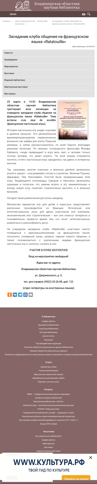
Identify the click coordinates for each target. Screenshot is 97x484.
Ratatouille (42, 21)
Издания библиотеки (14, 80)
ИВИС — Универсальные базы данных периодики (48, 394)
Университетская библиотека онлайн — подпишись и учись (48, 413)
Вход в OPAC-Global (48, 424)
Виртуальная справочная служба (48, 374)
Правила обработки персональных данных (48, 351)
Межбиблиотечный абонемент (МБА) (48, 378)
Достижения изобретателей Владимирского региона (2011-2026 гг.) (48, 420)
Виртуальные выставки (16, 87)
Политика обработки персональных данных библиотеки (48, 347)
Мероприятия (11, 66)
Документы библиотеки (48, 325)
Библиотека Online (48, 367)
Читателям (48, 431)
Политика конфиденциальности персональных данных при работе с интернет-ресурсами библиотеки (48, 354)
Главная (6, 21)
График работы (48, 321)
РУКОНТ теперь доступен (48, 409)
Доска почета (48, 336)
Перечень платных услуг (48, 382)
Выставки (9, 73)
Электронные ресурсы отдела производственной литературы (48, 416)
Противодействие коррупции (48, 343)
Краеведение (10, 59)
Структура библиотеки (48, 329)
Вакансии (48, 340)
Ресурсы (48, 389)
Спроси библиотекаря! (48, 371)
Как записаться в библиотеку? (48, 436)
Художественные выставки (48, 451)
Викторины (9, 93)
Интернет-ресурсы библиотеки (48, 398)
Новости (8, 53)
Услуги (48, 362)
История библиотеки (49, 332)
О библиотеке (48, 316)
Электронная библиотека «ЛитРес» (48, 401)
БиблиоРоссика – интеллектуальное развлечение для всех (48, 405)
